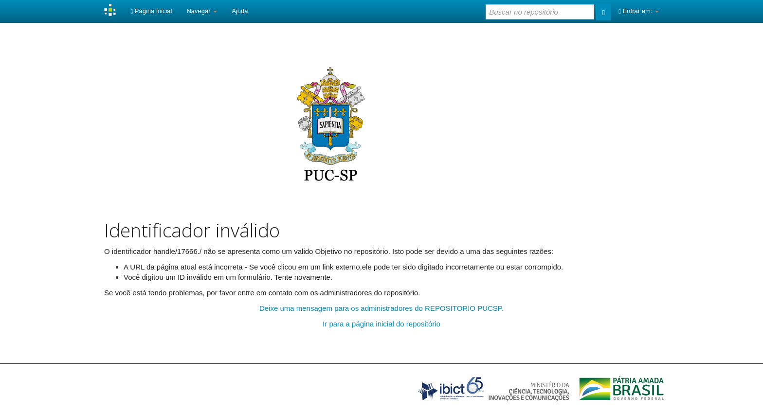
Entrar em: (638, 11)
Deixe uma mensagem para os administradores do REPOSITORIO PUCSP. (381, 308)
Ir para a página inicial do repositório (381, 324)
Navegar (201, 11)
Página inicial (151, 11)
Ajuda (240, 11)
